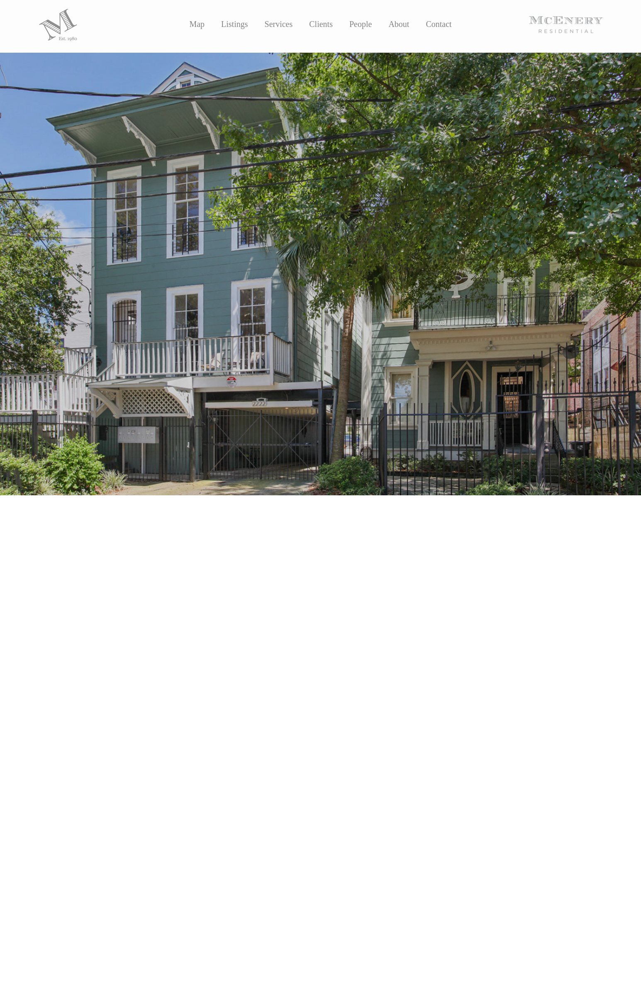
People (360, 24)
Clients (321, 24)
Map (197, 24)
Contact (438, 24)
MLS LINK (58, 671)
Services (279, 24)
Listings (234, 24)
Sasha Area (84, 654)
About (398, 24)
